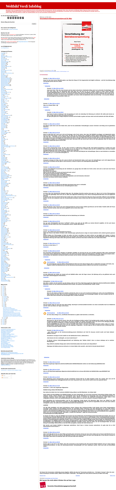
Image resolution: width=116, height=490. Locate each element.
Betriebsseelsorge (4, 83)
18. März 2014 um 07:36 (54, 221)
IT (1, 135)
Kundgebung (3, 157)
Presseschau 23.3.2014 (7, 307)
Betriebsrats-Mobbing (5, 77)
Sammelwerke (3, 206)
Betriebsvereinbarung (5, 84)
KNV (2, 152)
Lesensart (3, 164)
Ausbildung (3, 67)
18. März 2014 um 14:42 (54, 230)
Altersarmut (3, 58)
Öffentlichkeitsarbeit (5, 183)
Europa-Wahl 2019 (4, 109)
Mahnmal (3, 169)
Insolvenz (58, 71)
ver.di (68, 71)
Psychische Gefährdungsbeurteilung (8, 195)
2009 (3, 324)
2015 (3, 294)
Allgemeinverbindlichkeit (5, 56)
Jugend (2, 140)
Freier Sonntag (4, 113)
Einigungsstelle (4, 105)
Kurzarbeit (3, 160)
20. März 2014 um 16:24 (54, 377)
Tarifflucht (3, 227)
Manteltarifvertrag (4, 170)
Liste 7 (2, 166)
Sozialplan (3, 215)
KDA (2, 147)
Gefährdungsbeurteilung (5, 115)
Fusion (2, 114)
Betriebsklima (3, 75)
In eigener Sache (4, 130)
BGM (2, 87)
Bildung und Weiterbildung (6, 89)
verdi (2, 250)
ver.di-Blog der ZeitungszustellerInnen (8, 329)
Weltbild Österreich (4, 266)
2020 (3, 288)
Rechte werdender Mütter (6, 199)
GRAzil (2, 123)
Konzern (2, 153)
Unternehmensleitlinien (5, 243)
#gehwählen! (3, 52)
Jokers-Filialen (4, 139)
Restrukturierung (4, 202)
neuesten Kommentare (13, 29)
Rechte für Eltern (4, 198)
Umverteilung (3, 240)
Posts (3, 375)
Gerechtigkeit (3, 118)
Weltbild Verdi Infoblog (23, 6)
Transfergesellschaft (5, 236)
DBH (2, 99)
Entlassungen (3, 107)
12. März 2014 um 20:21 (54, 103)
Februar (4, 317)
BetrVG (2, 86)
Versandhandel (4, 252)
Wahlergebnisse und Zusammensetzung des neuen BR (12, 353)
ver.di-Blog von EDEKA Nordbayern (8, 340)
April (4, 305)
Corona (2, 97)
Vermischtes (3, 251)
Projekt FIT (3, 193)
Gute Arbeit (3, 124)
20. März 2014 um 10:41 (57, 291)
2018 (2, 54)
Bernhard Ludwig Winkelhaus (6, 73)
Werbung (2, 273)
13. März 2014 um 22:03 (54, 205)
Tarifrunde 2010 (4, 230)
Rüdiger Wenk (3, 203)
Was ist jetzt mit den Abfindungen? (9, 308)
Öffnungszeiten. (4, 184)
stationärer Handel (4, 218)
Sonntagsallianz (4, 213)
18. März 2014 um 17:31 (54, 243)
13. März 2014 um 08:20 (54, 146)
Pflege (2, 188)
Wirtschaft (3, 276)
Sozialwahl (3, 216)
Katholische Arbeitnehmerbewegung (8, 145)
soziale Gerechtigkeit (5, 214)
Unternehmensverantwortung (6, 244)
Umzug (2, 241)
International (3, 133)
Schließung (3, 210)
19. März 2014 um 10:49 (54, 250)
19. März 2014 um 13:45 (54, 302)
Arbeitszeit (3, 65)
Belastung (3, 71)
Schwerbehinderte (4, 211)
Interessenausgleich (5, 132)
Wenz (2, 272)
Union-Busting (3, 242)
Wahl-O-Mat (3, 257)
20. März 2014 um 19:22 (57, 330)
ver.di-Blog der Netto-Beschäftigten (7, 334)
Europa (2, 108)
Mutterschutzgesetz (5, 180)
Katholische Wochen (5, 146)
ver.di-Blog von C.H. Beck (6, 335)
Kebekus (2, 148)
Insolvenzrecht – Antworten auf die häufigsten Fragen (11, 370)
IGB (1, 128)
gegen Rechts (3, 116)
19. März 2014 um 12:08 (56, 281)
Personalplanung (4, 186)
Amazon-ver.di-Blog (5, 339)
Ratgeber (3, 196)
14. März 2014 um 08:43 (54, 213)
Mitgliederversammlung (5, 177)
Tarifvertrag (3, 234)
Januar (4, 318)
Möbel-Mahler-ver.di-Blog (6, 332)
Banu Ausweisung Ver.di (5, 70)
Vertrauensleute (4, 253)
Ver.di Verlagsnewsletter (5, 347)
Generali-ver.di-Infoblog (5, 337)
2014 (3, 295)
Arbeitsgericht (3, 62)
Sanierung (3, 207)
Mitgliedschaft (3, 178)
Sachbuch (3, 205)
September (5, 299)
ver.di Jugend (3, 247)
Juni (4, 303)
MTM (2, 179)
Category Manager (4, 94)
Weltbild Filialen (4, 263)
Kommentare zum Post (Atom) (51, 478)
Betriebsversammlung (52, 71)
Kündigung (3, 158)
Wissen (2, 278)
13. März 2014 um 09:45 (54, 182)
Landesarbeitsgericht (5, 162)
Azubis (2, 69)
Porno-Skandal (4, 190)
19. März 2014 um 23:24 (63, 312)
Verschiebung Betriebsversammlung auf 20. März (56, 18)
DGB (2, 101)
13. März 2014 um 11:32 (54, 191)
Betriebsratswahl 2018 (5, 81)
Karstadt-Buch (3, 144)
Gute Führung (3, 125)
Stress (2, 224)
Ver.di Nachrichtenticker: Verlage (7, 346)
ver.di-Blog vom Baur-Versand (7, 331)
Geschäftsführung (4, 120)
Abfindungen (3, 55)
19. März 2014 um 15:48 (54, 362)
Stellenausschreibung (5, 220)
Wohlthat (2, 279)
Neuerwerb (3, 182)
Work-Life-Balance (4, 280)
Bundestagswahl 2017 (5, 92)
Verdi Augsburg (51, 262)
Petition (2, 187)
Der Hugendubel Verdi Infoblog (7, 345)
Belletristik (3, 72)
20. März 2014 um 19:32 (54, 432)
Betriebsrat (46, 71)
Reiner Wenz (3, 200)
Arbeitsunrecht (4, 64)
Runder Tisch (3, 204)
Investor (2, 134)
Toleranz (2, 235)
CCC (2, 95)
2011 (3, 321)
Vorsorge (2, 256)
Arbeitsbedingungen (5, 61)
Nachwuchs (3, 181)
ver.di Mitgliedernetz (5, 47)
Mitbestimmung (4, 176)
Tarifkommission (4, 228)
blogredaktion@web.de (23, 41)
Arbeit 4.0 (3, 60)
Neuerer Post (42, 475)
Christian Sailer (4, 96)
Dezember (5, 296)
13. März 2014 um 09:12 (54, 158)
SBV (2, 209)
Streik (2, 223)
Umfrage (2, 239)
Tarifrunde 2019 (4, 232)
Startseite (78, 475)
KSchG (2, 156)
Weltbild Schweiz (4, 269)
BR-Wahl (2, 90)
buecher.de (3, 91)
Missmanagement (4, 174)
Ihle (1, 129)
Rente (2, 201)
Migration (3, 172)
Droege (2, 104)
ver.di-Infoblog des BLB (5, 342)
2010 (3, 322)
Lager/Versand (4, 161)
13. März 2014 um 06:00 (54, 123)
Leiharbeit (3, 163)
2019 (3, 289)
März (4, 306)
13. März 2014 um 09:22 (57, 112)
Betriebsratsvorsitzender (5, 78)
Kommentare (5, 377)
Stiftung (2, 222)
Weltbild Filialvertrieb (5, 264)
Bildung (2, 88)
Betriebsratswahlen (4, 82)
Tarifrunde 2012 (4, 231)
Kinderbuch (3, 150)
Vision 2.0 (3, 254)
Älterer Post (112, 475)
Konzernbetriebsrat (4, 154)
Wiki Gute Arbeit (4, 341)
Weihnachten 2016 (4, 259)
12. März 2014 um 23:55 (57, 88)
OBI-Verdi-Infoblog (4, 343)
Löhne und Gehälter (5, 168)
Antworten (46, 83)
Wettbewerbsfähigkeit (5, 275)
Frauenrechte (3, 111)
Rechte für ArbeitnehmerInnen (7, 197)
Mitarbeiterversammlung (5, 175)
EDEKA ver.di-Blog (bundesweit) (7, 330)
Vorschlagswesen (4, 255)
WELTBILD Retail (4, 268)
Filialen (2, 110)
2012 (3, 320)
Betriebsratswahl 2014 (5, 80)
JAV (2, 137)
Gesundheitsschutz (4, 121)
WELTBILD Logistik (4, 265)
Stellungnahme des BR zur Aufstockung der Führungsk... (13, 316)
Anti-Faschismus (4, 59)
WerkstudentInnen (4, 274)
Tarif (2, 226)
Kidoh (2, 149)
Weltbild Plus (3, 267)
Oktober (4, 298)
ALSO (2, 57)
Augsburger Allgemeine (5, 66)
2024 (3, 286)
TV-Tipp (2, 237)
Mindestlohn (3, 173)
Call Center (3, 93)
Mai (4, 304)
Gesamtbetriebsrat (4, 119)
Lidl (1, 165)
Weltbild (2, 261)
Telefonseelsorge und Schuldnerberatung (10, 309)
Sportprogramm (4, 217)
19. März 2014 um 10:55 (54, 272)
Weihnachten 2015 (4, 258)
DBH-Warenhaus (4, 100)
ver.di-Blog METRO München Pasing (8, 336)
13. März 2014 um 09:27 (54, 167)
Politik (2, 189)
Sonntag (2, 212)
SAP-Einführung (4, 208)
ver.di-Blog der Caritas (5, 333)
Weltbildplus (3, 271)
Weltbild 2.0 (3, 262)
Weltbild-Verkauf (4, 270)
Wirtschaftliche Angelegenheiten (7, 277)
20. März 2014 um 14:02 (54, 369)
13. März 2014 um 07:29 (54, 132)
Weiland (2, 260)
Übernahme (3, 238)
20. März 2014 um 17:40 (54, 385)
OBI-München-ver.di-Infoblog (6, 338)
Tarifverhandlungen (63, 71)
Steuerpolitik (3, 221)
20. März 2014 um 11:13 (57, 318)
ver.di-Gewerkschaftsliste (6, 248)
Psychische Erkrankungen (6, 194)
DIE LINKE (3, 102)
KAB (2, 141)
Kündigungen (3, 159)
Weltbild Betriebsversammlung (8, 311)
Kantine (2, 142)
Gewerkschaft (3, 122)
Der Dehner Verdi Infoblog (6, 344)
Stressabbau (3, 225)
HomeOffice (3, 126)
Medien (2, 171)
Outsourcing (3, 185)
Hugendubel (3, 127)
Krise (2, 155)
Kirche (2, 151)
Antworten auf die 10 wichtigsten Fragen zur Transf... (12, 310)
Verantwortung (4, 249)
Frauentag (3, 112)
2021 (3, 287)
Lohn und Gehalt (4, 167)
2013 (3, 319)
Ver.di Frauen (3, 246)
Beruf (2, 74)
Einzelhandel (3, 106)
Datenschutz (3, 98)
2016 (3, 293)
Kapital (2, 143)
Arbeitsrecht (3, 63)
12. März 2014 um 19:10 (54, 78)
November (5, 297)
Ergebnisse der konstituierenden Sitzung (9, 352)
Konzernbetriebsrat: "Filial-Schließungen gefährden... (12, 315)
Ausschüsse (3, 68)
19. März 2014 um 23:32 (63, 262)
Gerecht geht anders (5, 117)
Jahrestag (3, 136)
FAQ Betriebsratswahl (5, 354)
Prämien (2, 191)
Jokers (2, 138)
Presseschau (3, 192)
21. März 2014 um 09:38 (54, 442)
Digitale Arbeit (3, 103)
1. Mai (2, 53)
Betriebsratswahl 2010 (5, 79)
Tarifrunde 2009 (4, 229)
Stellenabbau (3, 219)
